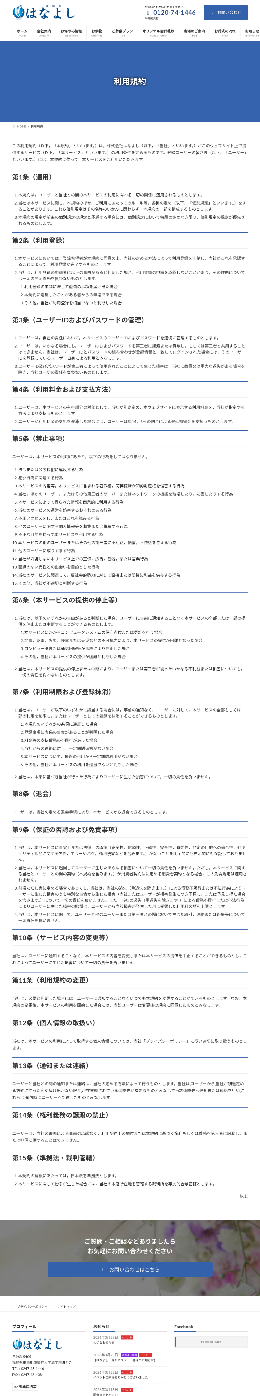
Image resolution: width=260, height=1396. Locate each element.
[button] (130, 1269)
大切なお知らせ (104, 1343)
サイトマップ (66, 1307)
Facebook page (211, 1342)
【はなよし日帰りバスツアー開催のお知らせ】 (125, 1360)
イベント (127, 1337)
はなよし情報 (129, 1354)
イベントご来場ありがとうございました (120, 1378)
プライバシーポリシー (32, 1307)
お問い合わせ (226, 12)
